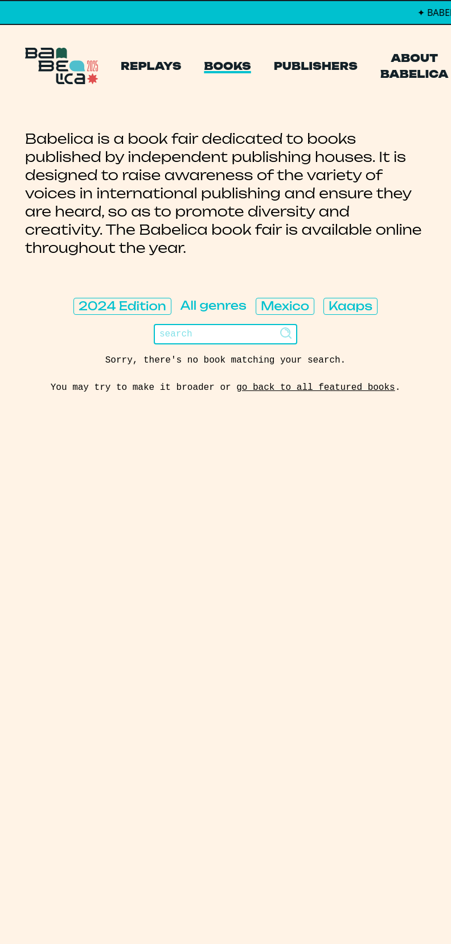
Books (227, 66)
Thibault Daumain (285, 912)
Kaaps (350, 306)
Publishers (316, 66)
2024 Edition (122, 306)
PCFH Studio (217, 912)
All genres (214, 305)
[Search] (225, 334)
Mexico (285, 306)
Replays (151, 66)
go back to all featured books (315, 387)
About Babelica (414, 66)
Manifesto (64, 602)
